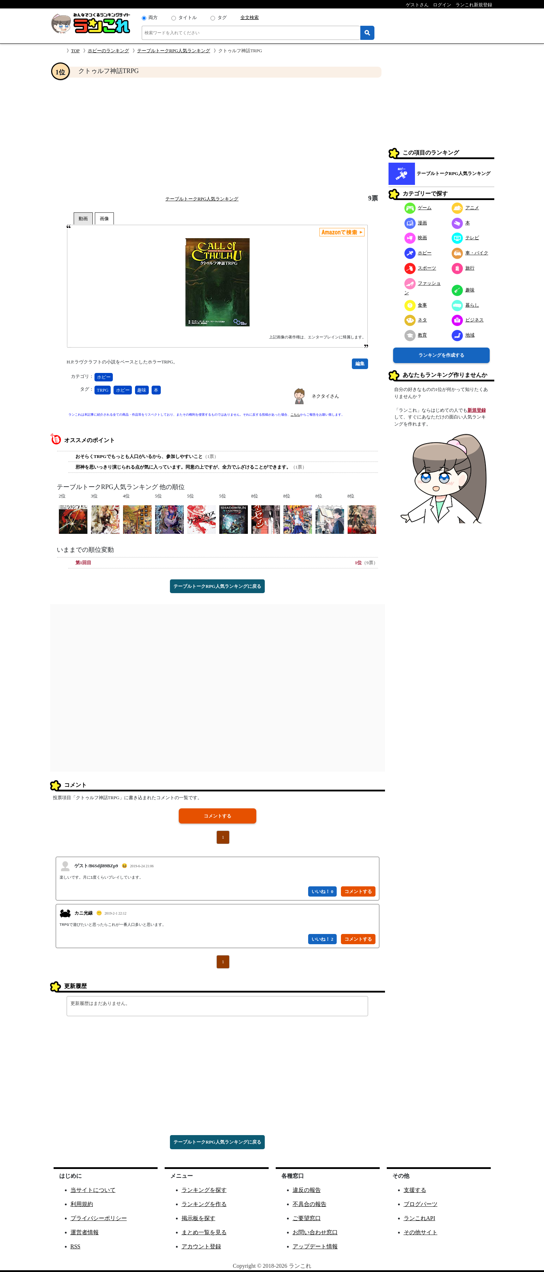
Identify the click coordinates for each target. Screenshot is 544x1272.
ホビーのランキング (108, 50)
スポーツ (420, 268)
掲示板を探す (198, 1218)
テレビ (465, 237)
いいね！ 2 (323, 939)
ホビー (104, 377)
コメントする (217, 816)
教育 (415, 335)
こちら (295, 414)
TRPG (103, 390)
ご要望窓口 (307, 1218)
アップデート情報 (315, 1246)
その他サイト (421, 1232)
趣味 (141, 390)
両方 (153, 17)
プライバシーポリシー (99, 1218)
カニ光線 (83, 913)
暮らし (465, 305)
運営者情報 (85, 1232)
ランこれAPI (419, 1218)
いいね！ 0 (323, 891)
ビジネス (468, 319)
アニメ (465, 207)
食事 (415, 305)
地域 (463, 335)
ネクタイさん (325, 396)
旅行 (463, 268)
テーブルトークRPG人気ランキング (173, 50)
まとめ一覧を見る (204, 1232)
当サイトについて (93, 1190)
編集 (360, 363)
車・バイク (470, 252)
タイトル (187, 17)
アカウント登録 (201, 1246)
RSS (75, 1246)
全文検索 (249, 17)
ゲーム (418, 207)
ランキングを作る (204, 1204)
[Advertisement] (217, 136)
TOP (75, 50)
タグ (222, 17)
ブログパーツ (421, 1204)
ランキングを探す (204, 1190)
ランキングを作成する (441, 355)
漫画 (415, 222)
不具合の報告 (309, 1204)
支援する (415, 1190)
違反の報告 (307, 1190)
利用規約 (82, 1204)
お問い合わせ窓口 (315, 1232)
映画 (415, 237)
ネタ (415, 319)
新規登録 (476, 410)
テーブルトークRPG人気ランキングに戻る (217, 586)
